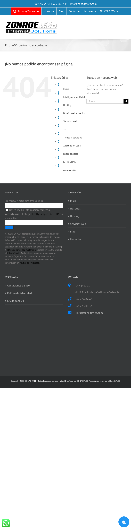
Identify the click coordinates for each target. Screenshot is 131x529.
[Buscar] (126, 101)
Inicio (66, 88)
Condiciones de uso (18, 285)
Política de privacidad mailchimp (21, 249)
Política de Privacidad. (30, 262)
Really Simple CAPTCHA (45, 214)
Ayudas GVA (69, 170)
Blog (73, 231)
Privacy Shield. (14, 253)
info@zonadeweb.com (83, 3)
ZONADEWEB (82, 381)
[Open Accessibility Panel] (123, 521)
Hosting (67, 105)
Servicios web (70, 121)
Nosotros (75, 208)
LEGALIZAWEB (114, 381)
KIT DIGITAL (69, 161)
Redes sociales (70, 153)
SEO (65, 129)
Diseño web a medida (74, 113)
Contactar (75, 239)
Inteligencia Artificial (74, 97)
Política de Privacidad (19, 293)
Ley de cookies (15, 300)
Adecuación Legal (72, 145)
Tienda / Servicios (72, 137)
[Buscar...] (105, 101)
